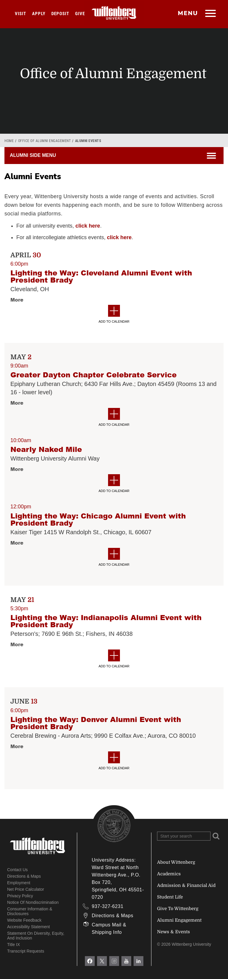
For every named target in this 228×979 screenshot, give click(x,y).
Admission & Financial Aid (186, 885)
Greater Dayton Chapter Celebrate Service (93, 374)
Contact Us (17, 869)
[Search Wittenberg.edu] (183, 836)
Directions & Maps (24, 876)
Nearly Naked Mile (46, 449)
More (16, 299)
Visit (20, 13)
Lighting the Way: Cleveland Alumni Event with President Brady (101, 276)
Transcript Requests (25, 951)
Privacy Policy (20, 895)
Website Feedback (24, 920)
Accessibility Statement (28, 926)
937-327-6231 (108, 906)
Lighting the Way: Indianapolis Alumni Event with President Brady (106, 621)
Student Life (170, 897)
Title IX (13, 944)
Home (9, 141)
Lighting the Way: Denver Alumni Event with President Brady (95, 723)
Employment (18, 882)
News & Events (173, 931)
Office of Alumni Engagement (44, 141)
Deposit (60, 13)
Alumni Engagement (179, 920)
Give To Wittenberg (177, 908)
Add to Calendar (114, 314)
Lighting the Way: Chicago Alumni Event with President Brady (98, 519)
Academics (169, 873)
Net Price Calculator (25, 889)
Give (80, 13)
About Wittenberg (176, 862)
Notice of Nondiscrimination (33, 902)
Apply (38, 13)
